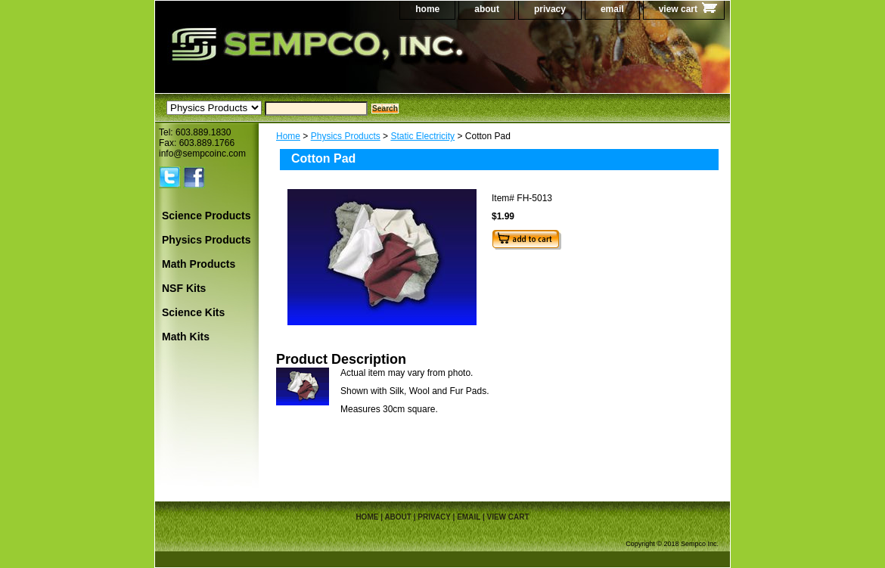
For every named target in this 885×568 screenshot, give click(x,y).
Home (288, 136)
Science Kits (193, 312)
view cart (678, 9)
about (486, 9)
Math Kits (186, 337)
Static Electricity (422, 136)
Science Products (206, 216)
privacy (550, 9)
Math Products (198, 264)
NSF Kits (184, 288)
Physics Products (345, 136)
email (612, 9)
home (427, 9)
